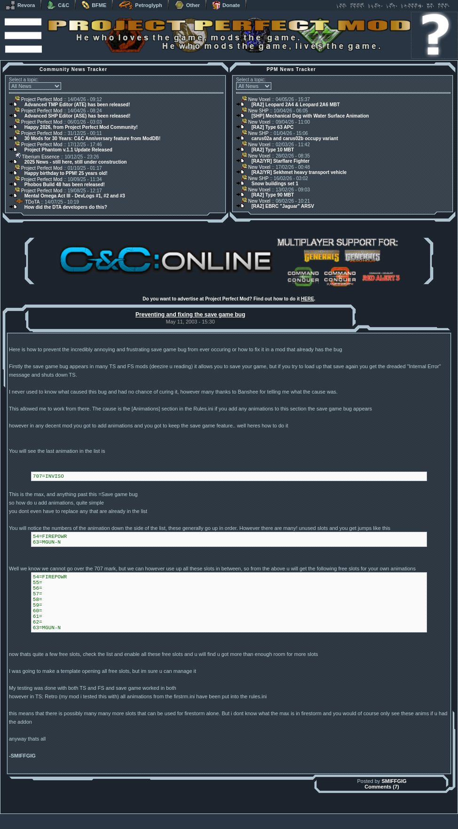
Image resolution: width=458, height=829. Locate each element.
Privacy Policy (278, 826)
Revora (20, 5)
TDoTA (27, 202)
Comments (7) (381, 787)
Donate (226, 5)
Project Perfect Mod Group (224, 821)
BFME (93, 5)
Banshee (237, 816)
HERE (307, 298)
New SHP (255, 110)
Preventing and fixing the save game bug (190, 314)
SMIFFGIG (393, 781)
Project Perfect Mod (39, 99)
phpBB (282, 816)
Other (187, 5)
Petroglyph (140, 5)
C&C (58, 5)
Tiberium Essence (37, 156)
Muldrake (187, 816)
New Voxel (256, 99)
